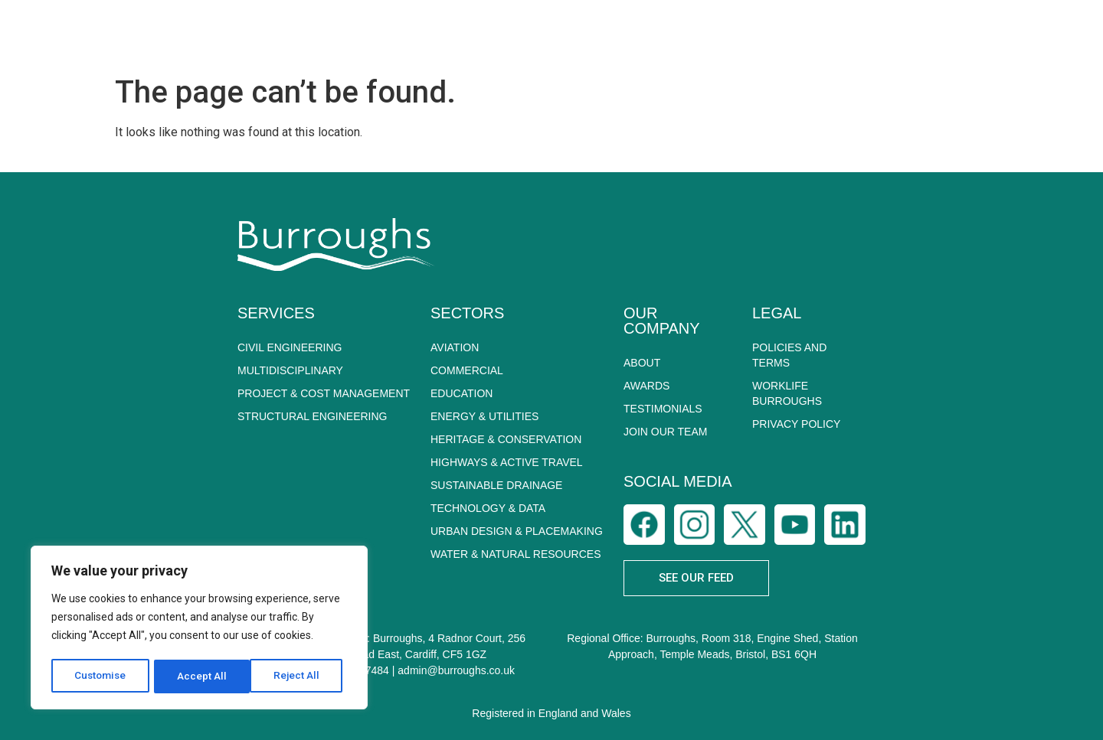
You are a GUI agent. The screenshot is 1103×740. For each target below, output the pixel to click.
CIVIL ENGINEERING (289, 347)
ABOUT (441, 34)
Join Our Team (665, 431)
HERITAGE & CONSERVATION (505, 439)
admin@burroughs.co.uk (456, 670)
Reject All (201, 676)
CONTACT (1043, 34)
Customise (101, 676)
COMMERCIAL (466, 370)
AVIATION (454, 347)
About (642, 363)
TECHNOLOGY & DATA (487, 508)
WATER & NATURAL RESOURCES (515, 554)
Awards (646, 386)
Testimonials (663, 409)
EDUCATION (461, 393)
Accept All (300, 676)
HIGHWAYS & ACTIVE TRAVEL (506, 462)
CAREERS (946, 34)
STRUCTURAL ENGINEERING (312, 416)
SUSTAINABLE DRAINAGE (496, 485)
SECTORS (645, 34)
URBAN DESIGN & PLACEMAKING (516, 531)
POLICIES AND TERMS (789, 355)
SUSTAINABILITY (762, 34)
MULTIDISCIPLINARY (290, 370)
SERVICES (539, 34)
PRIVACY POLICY (796, 424)
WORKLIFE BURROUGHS (787, 393)
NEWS (860, 34)
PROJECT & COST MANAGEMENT (323, 393)
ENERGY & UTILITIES (484, 416)
